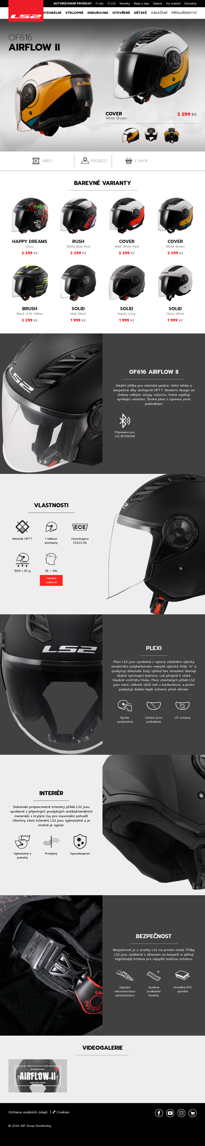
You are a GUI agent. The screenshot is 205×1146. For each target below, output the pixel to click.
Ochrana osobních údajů (27, 1112)
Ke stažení (173, 3)
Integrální (51, 12)
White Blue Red (78, 244)
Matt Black (78, 311)
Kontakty (191, 3)
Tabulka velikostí (51, 580)
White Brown (175, 244)
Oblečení (159, 12)
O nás (99, 3)
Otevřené (121, 12)
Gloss (29, 244)
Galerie (157, 3)
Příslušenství (184, 12)
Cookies (60, 1112)
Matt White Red (127, 244)
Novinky (125, 3)
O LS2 (112, 3)
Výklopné (74, 12)
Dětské (140, 12)
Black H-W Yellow (29, 311)
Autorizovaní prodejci (72, 3)
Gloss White (175, 311)
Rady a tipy (141, 3)
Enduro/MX (97, 12)
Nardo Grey (127, 311)
